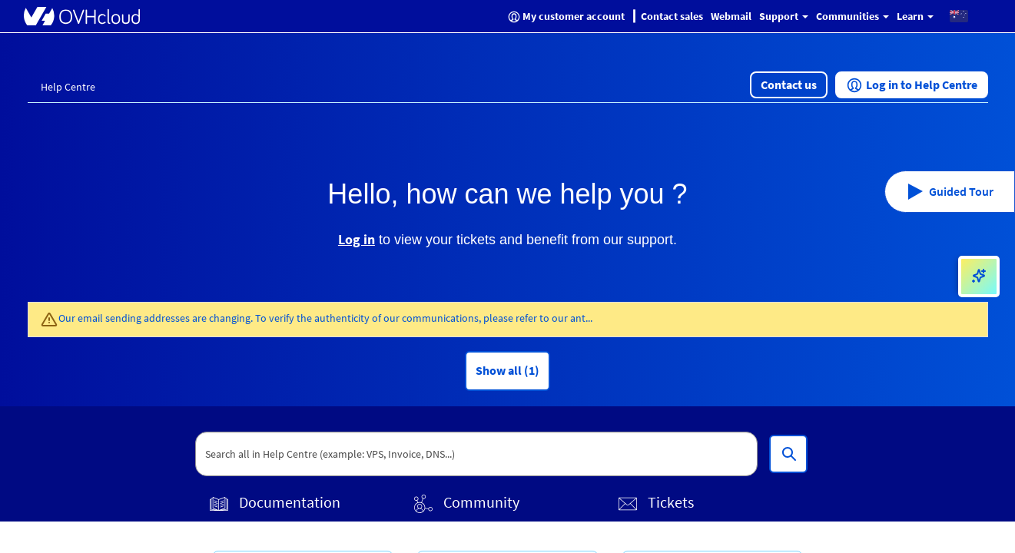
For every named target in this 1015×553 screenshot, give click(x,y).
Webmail (731, 16)
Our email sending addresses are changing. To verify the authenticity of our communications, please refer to (305, 318)
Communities (852, 16)
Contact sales (672, 16)
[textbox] (476, 454)
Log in (356, 239)
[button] (958, 15)
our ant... (572, 318)
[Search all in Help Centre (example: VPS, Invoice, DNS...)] (788, 454)
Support (783, 16)
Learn (915, 16)
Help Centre (68, 87)
